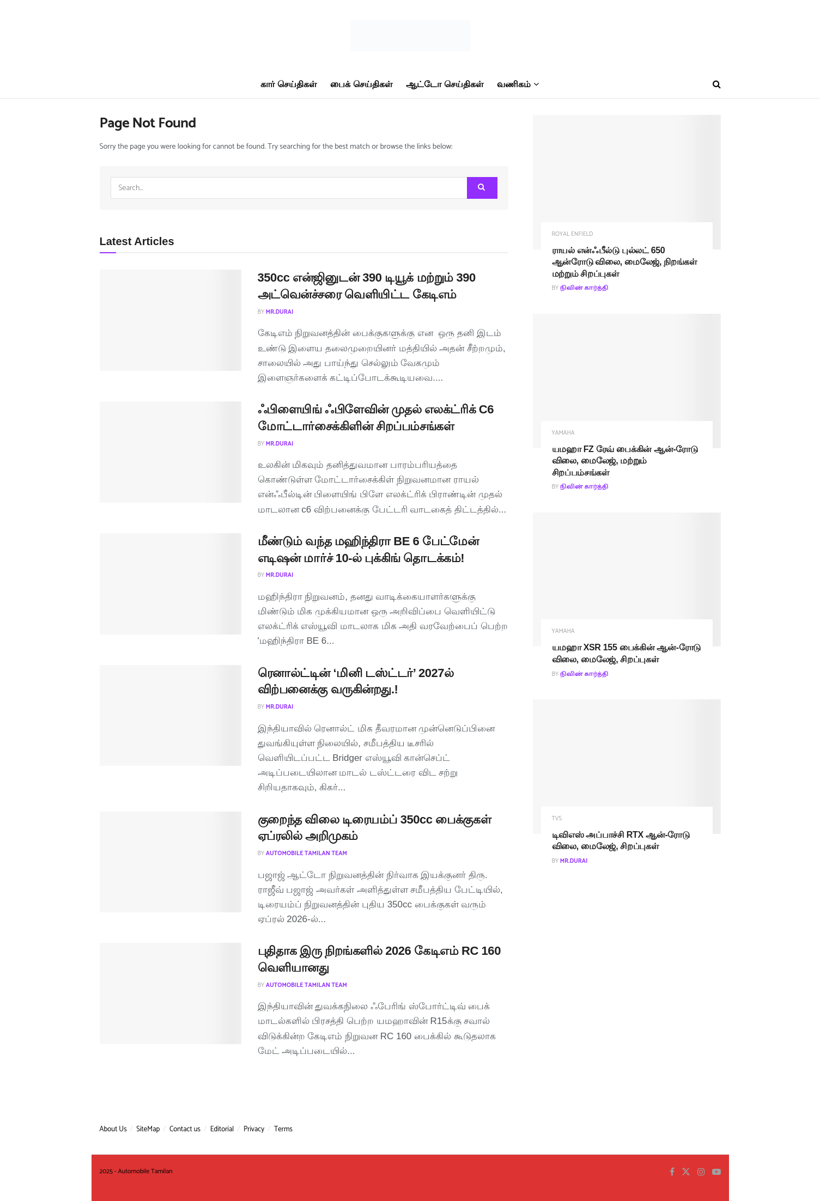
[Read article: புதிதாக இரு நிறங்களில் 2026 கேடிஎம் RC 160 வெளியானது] (170, 993)
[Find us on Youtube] (716, 1172)
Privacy (254, 1129)
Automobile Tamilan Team (306, 853)
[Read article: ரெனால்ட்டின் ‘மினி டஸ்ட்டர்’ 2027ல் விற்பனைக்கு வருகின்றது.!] (170, 715)
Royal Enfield (572, 234)
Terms (283, 1129)
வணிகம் (514, 84)
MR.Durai (280, 312)
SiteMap (148, 1129)
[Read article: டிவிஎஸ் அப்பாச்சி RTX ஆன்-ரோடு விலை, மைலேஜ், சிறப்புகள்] (627, 766)
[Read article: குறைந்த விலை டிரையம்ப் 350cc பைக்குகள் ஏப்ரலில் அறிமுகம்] (170, 862)
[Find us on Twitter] (686, 1172)
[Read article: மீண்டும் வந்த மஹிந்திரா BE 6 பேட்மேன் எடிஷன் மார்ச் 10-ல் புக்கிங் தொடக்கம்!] (170, 584)
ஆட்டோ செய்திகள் (444, 84)
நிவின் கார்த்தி (584, 288)
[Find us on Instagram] (701, 1172)
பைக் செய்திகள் (361, 84)
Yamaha (563, 433)
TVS (557, 819)
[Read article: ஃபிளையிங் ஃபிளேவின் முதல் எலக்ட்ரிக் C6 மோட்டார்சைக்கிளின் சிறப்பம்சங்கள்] (170, 452)
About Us (113, 1129)
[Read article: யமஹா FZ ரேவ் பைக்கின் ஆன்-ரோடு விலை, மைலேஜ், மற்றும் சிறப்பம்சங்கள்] (627, 381)
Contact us (185, 1129)
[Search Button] (717, 84)
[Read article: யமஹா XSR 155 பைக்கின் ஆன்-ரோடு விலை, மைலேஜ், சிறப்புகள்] (627, 580)
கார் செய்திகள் (288, 84)
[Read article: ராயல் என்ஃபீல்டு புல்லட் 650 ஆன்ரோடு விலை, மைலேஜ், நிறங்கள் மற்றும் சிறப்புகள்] (627, 182)
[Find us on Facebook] (672, 1172)
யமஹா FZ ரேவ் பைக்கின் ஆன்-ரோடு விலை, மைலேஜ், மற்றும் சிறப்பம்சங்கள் (625, 460)
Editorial (222, 1129)
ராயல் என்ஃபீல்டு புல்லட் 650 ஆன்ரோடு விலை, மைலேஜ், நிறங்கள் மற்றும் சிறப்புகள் (624, 262)
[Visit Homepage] (410, 35)
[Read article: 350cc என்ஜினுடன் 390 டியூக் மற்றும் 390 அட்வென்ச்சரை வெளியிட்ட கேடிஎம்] (170, 320)
